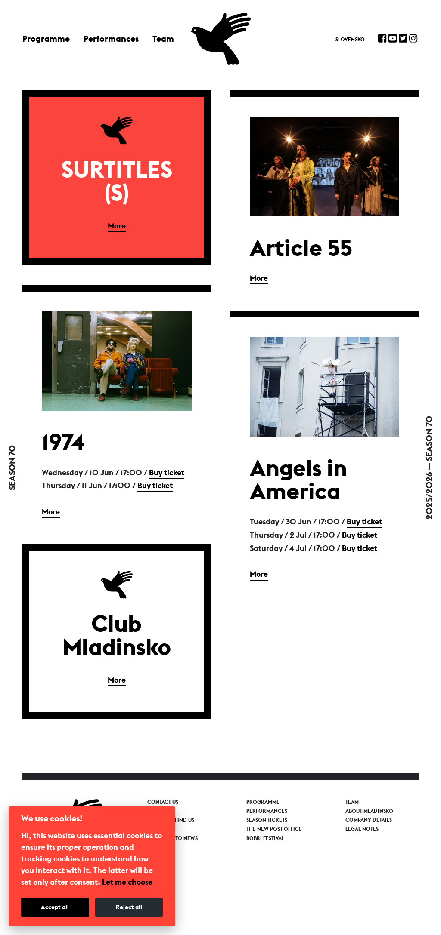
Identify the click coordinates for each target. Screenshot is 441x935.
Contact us (162, 802)
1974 (63, 441)
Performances (111, 38)
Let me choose (127, 882)
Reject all (129, 907)
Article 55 (301, 247)
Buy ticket (166, 472)
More (117, 226)
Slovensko (350, 39)
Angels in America (298, 479)
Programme (46, 38)
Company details (368, 820)
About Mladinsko (369, 811)
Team (163, 38)
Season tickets (266, 820)
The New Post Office (274, 829)
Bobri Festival (265, 838)
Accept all (55, 907)
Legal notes (362, 829)
